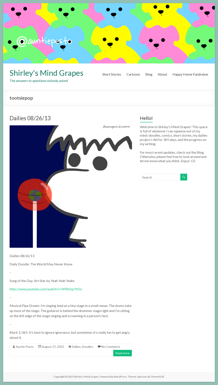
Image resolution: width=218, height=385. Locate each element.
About (162, 74)
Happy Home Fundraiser (190, 74)
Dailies (76, 346)
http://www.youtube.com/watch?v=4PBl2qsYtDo (46, 289)
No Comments (110, 346)
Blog (148, 74)
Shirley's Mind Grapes (46, 72)
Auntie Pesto (25, 346)
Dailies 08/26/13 (30, 118)
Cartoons (133, 74)
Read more (122, 353)
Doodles (87, 346)
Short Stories (111, 74)
